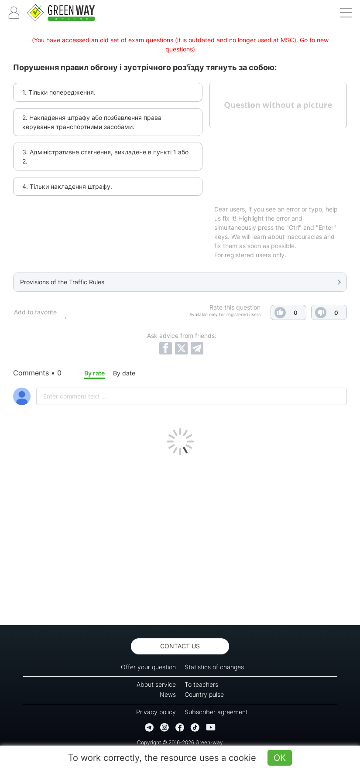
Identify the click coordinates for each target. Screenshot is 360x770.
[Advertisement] (180, 538)
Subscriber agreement (216, 712)
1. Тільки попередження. (59, 92)
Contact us (180, 646)
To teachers (201, 684)
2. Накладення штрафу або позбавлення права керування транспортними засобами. (91, 122)
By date (124, 373)
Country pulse (204, 694)
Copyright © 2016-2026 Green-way (180, 742)
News (168, 694)
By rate (94, 373)
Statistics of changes (214, 667)
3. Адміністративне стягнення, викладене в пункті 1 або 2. (105, 156)
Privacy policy (156, 712)
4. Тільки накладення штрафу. (67, 186)
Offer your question (148, 667)
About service (156, 684)
